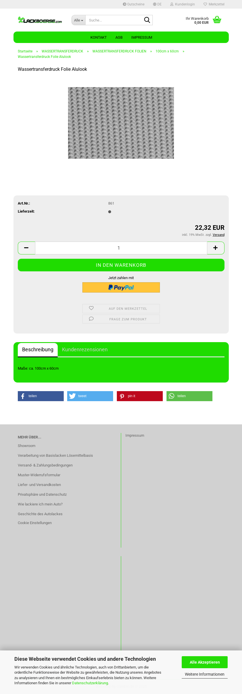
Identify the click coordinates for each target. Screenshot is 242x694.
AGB (119, 37)
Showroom (26, 446)
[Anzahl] (121, 248)
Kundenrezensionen (85, 349)
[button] (157, 4)
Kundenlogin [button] (182, 4)
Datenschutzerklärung (90, 683)
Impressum (141, 37)
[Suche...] (78, 20)
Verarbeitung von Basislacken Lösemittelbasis (55, 455)
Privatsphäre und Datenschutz (42, 494)
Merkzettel (214, 4)
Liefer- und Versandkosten (39, 485)
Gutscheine (133, 4)
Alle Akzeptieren (205, 662)
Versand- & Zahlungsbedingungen (45, 465)
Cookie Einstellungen (35, 523)
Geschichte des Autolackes (40, 514)
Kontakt (98, 37)
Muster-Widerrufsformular (39, 475)
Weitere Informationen (204, 674)
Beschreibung (37, 349)
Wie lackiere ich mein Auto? (40, 504)
